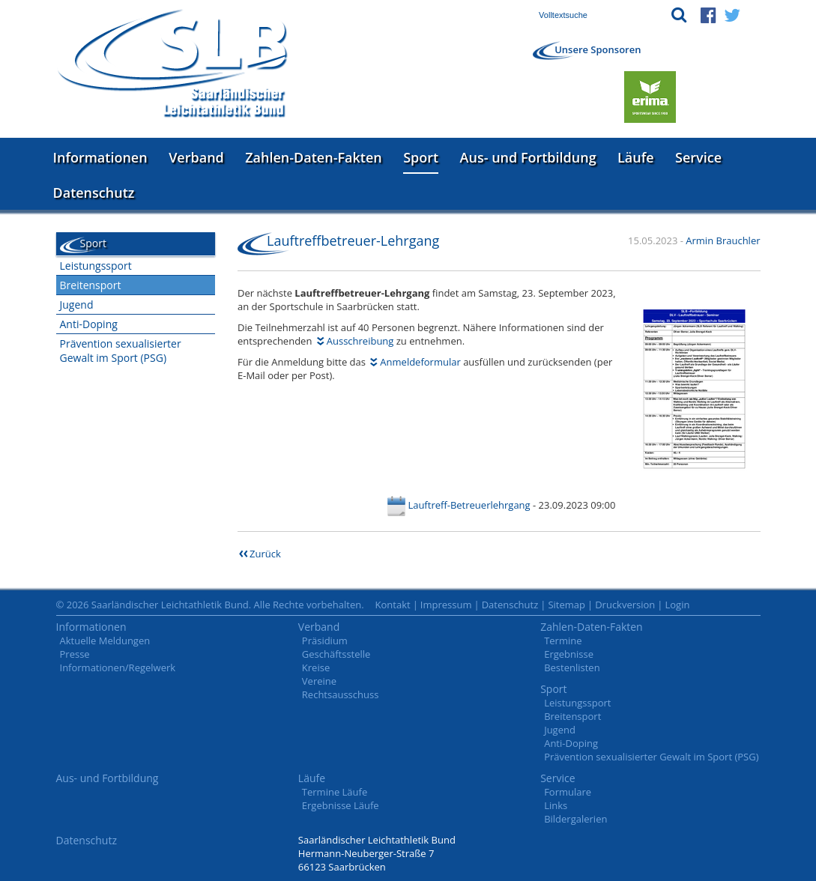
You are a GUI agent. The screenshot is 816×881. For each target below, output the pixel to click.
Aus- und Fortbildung (528, 157)
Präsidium (325, 640)
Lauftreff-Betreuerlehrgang (469, 505)
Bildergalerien (575, 819)
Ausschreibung (360, 341)
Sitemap (566, 604)
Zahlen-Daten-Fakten (313, 157)
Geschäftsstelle (336, 654)
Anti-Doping (89, 324)
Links (555, 805)
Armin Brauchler (723, 240)
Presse (75, 654)
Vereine (319, 681)
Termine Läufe (334, 792)
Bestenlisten (571, 667)
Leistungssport (96, 265)
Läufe (635, 157)
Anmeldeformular (420, 362)
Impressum (446, 604)
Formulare (567, 792)
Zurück (265, 553)
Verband (196, 157)
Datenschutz (94, 193)
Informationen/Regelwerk (118, 667)
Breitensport (90, 285)
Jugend (77, 304)
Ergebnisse (568, 654)
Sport (420, 157)
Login (677, 604)
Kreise (316, 667)
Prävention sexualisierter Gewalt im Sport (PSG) (120, 350)
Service (698, 157)
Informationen (100, 157)
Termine (562, 640)
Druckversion (625, 604)
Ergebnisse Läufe (340, 805)
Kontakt (393, 604)
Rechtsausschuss (340, 694)
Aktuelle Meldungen (105, 640)
